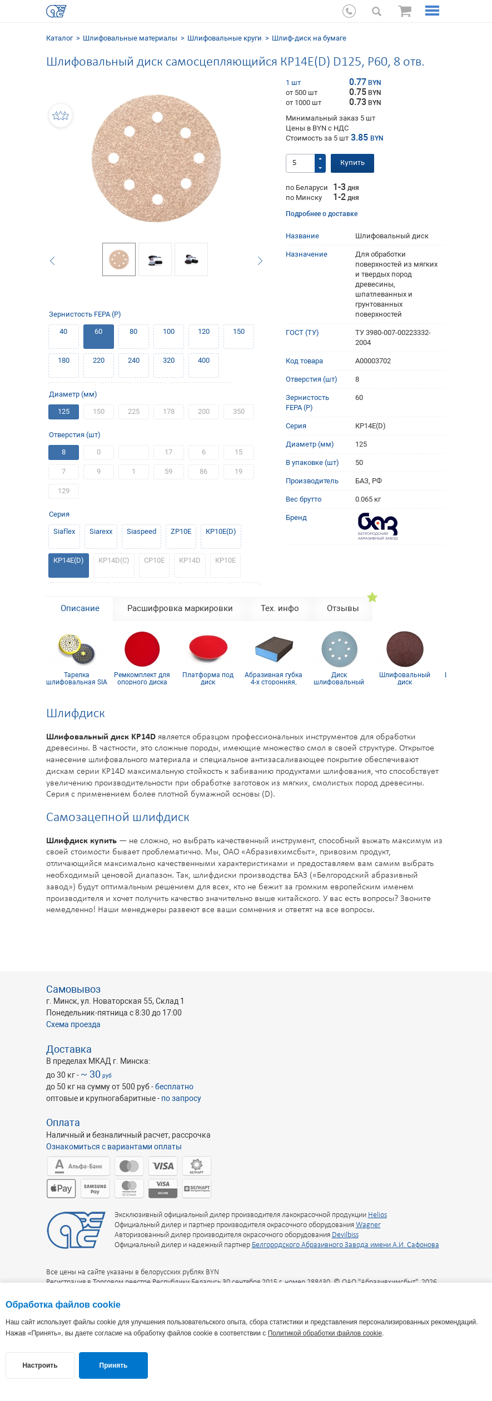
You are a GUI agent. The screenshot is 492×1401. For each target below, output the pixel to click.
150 (239, 331)
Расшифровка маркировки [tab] (180, 608)
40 (63, 331)
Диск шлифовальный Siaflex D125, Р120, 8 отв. (339, 678)
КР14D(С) (114, 560)
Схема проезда (73, 1024)
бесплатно (174, 1086)
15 (238, 452)
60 (98, 331)
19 (238, 471)
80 (133, 331)
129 (63, 491)
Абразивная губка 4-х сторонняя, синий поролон (273, 678)
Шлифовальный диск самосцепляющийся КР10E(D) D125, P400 (404, 678)
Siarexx (101, 531)
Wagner (368, 1225)
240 (134, 360)
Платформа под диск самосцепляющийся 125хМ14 (207, 678)
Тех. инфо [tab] (280, 608)
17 (168, 452)
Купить (352, 163)
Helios (377, 1215)
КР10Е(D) (221, 531)
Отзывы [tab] (343, 608)
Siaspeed (141, 531)
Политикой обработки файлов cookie (325, 1333)
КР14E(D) (68, 560)
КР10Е (225, 560)
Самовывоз (73, 989)
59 (168, 471)
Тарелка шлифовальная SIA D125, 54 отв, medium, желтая (76, 678)
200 (204, 411)
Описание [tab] (80, 608)
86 (203, 471)
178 (169, 411)
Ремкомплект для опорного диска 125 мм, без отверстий (142, 678)
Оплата (63, 1122)
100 (169, 331)
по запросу (181, 1098)
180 (63, 360)
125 (63, 411)
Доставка (69, 1049)
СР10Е (154, 560)
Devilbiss (345, 1235)
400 (204, 360)
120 (204, 331)
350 (239, 411)
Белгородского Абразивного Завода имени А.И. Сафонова (345, 1245)
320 (169, 360)
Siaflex (64, 531)
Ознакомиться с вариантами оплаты (114, 1146)
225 (134, 411)
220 (99, 360)
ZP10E (181, 531)
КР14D (190, 560)
